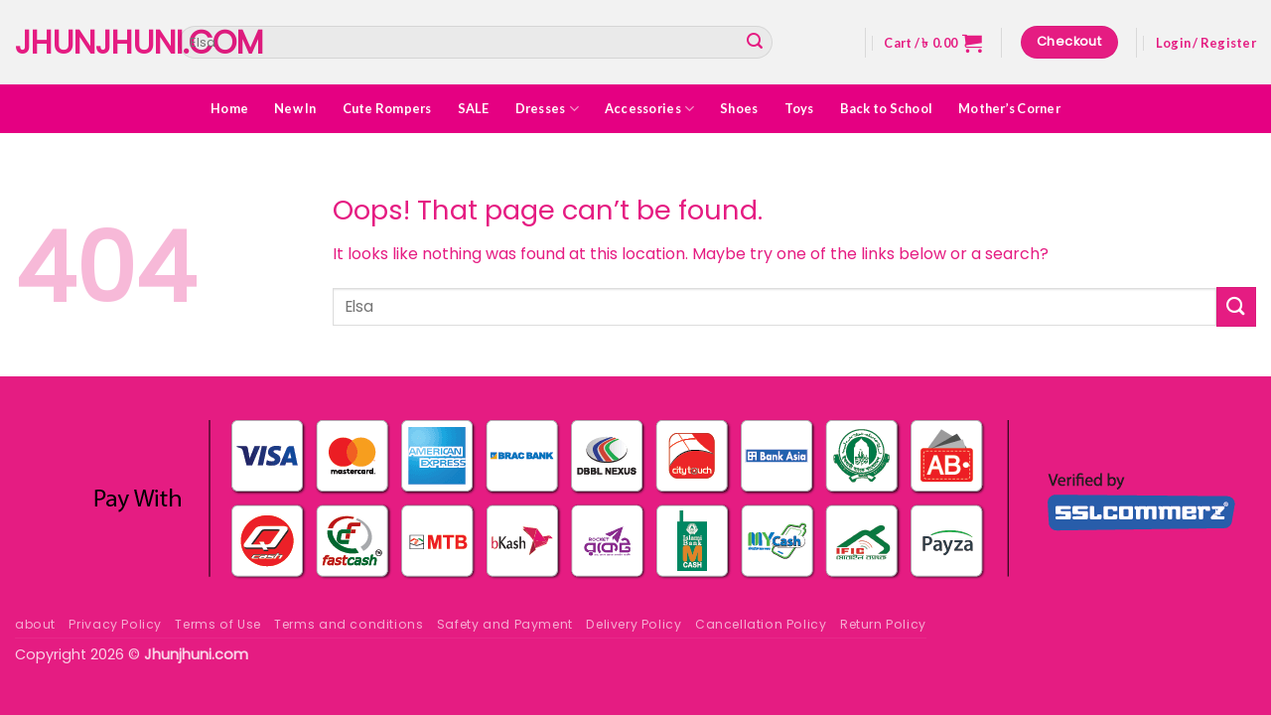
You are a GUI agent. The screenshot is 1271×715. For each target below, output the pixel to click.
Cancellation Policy (761, 624)
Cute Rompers (387, 108)
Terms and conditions (348, 624)
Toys (799, 108)
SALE (474, 108)
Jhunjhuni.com (82, 43)
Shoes (739, 108)
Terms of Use (217, 624)
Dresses (547, 108)
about (35, 624)
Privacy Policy (115, 624)
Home (229, 108)
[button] (933, 43)
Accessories (649, 108)
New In (295, 108)
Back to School (886, 108)
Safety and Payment (505, 624)
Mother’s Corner (1009, 108)
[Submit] (755, 43)
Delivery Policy (633, 624)
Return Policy (883, 624)
